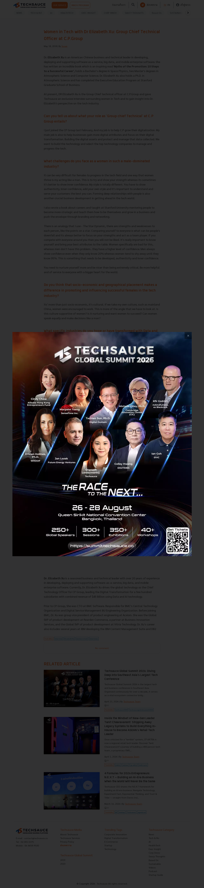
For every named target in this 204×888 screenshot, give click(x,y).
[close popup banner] (188, 335)
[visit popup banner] (102, 444)
